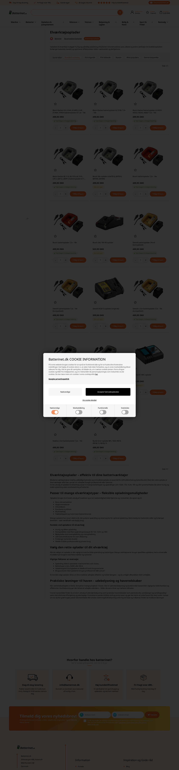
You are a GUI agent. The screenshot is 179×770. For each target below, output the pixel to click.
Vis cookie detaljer (90, 400)
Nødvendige (55, 410)
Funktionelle (103, 410)
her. (96, 374)
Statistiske (125, 410)
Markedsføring (79, 410)
